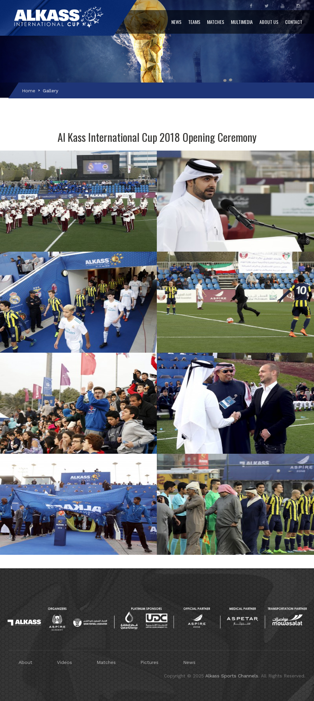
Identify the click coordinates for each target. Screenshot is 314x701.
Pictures (149, 662)
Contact (293, 21)
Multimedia (242, 21)
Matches (215, 21)
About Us (268, 21)
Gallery (50, 90)
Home (28, 90)
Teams (194, 21)
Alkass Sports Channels (231, 675)
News (176, 21)
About (25, 662)
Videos (64, 662)
